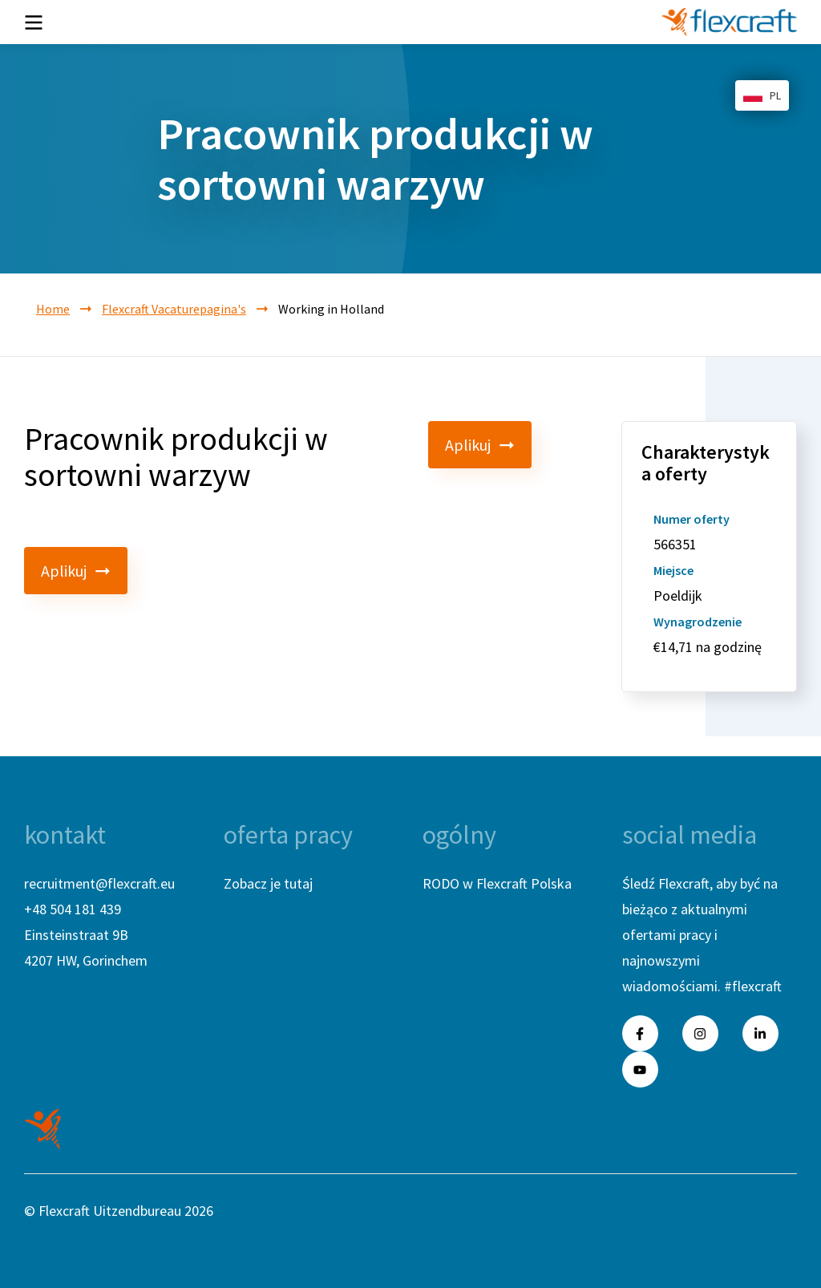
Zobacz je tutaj (268, 883)
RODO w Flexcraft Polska (497, 883)
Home (53, 309)
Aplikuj (480, 445)
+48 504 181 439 (72, 909)
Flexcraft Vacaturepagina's (174, 309)
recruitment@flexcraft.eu (99, 883)
